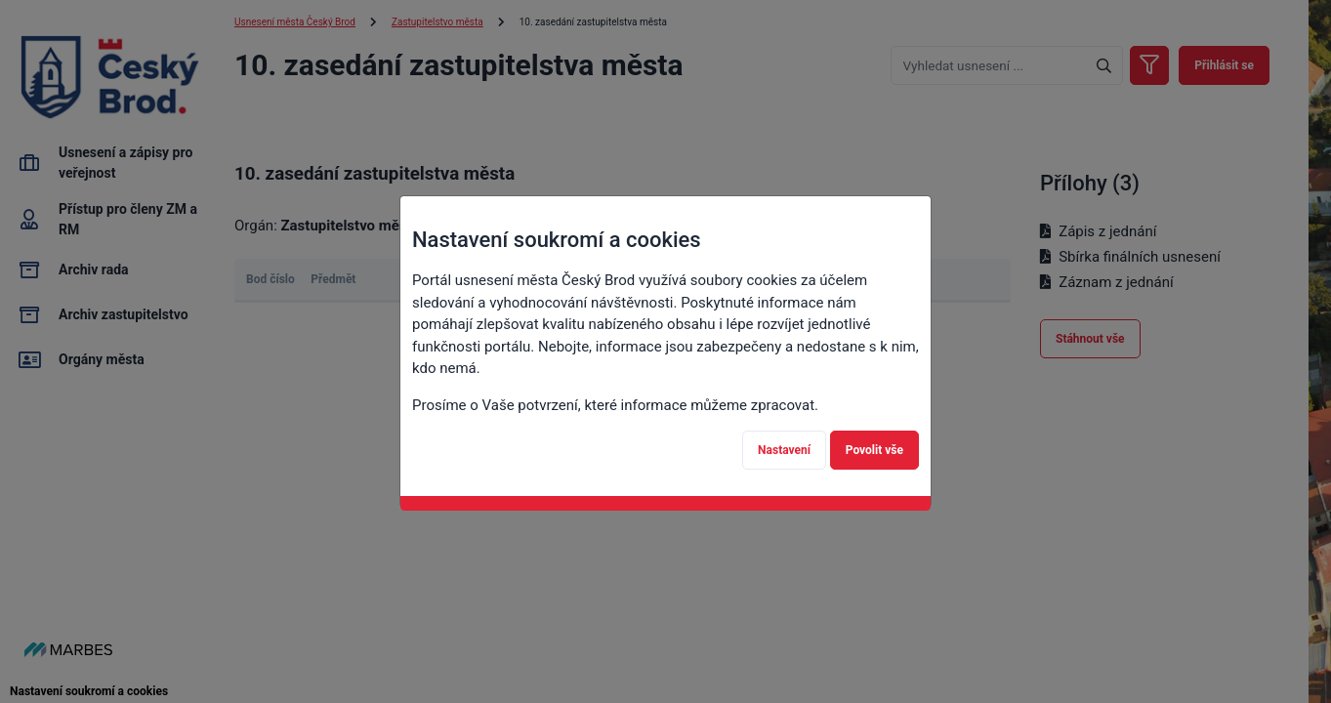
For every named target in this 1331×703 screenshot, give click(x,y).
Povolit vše (874, 450)
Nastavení (784, 450)
